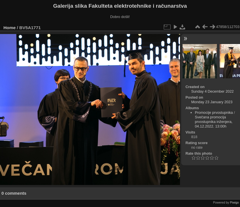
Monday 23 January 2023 (211, 102)
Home (9, 27)
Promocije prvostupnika (214, 112)
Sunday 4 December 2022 (212, 91)
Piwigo (234, 202)
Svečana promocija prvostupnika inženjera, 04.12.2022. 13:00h (214, 121)
